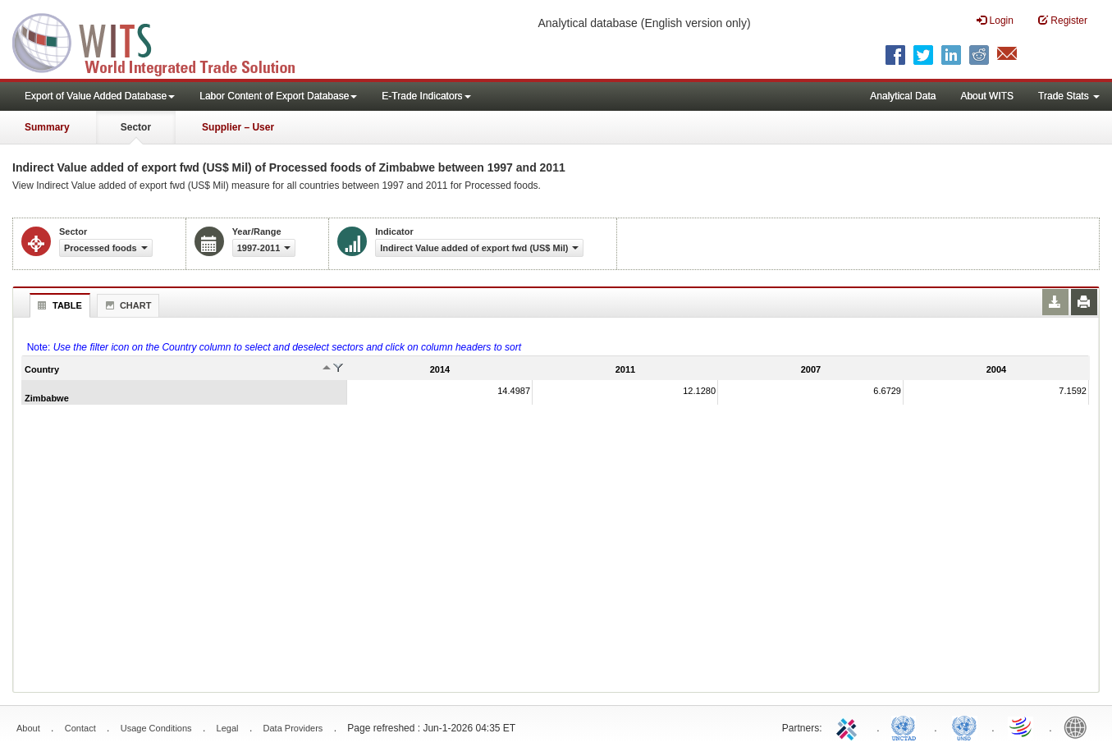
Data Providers (293, 728)
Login (995, 20)
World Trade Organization (1021, 726)
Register (1062, 20)
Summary (47, 127)
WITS (164, 41)
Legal (228, 728)
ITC (849, 726)
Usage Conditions (156, 728)
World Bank (1079, 726)
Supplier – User (238, 127)
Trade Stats (1069, 96)
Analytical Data (903, 96)
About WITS (987, 96)
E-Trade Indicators (426, 96)
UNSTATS (964, 726)
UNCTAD (906, 726)
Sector (136, 127)
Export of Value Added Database (100, 96)
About (28, 728)
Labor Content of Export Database (278, 96)
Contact (80, 728)
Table (58, 305)
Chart (126, 305)
